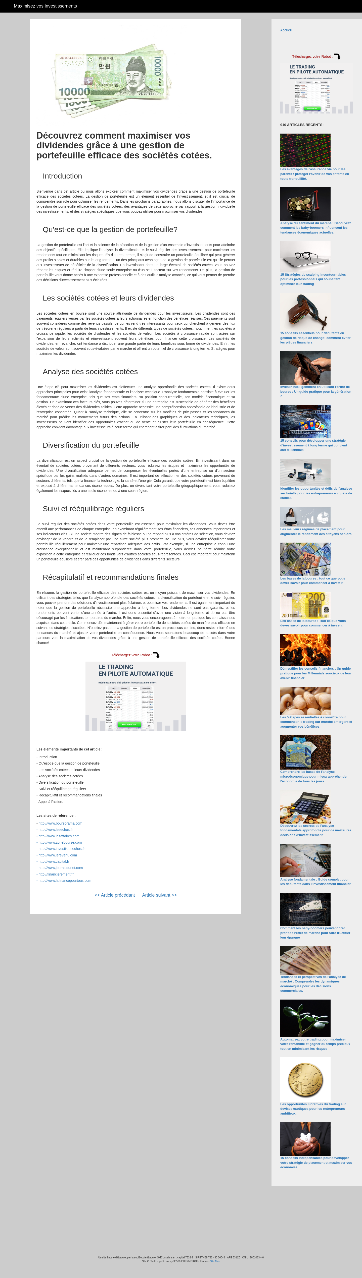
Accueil (286, 30)
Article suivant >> (159, 895)
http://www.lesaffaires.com (59, 836)
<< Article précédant (115, 895)
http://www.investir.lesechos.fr (62, 849)
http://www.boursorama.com (60, 823)
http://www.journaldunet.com (61, 868)
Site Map (215, 1261)
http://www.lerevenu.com (58, 855)
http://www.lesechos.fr (56, 830)
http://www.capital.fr (54, 861)
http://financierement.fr (56, 874)
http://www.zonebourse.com (60, 842)
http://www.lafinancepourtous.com (65, 881)
